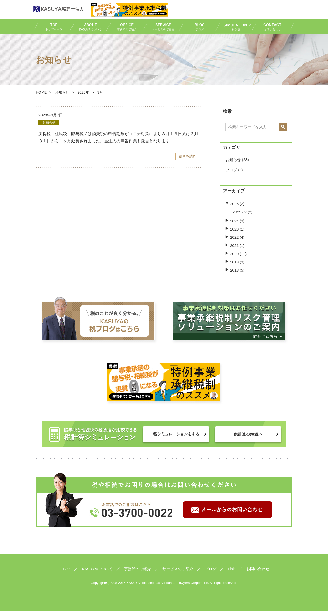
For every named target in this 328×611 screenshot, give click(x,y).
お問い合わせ (273, 26)
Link (231, 569)
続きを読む (188, 156)
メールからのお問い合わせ (227, 509)
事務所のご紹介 (124, 26)
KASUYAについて (88, 26)
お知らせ (62, 92)
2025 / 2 (240, 212)
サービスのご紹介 (160, 26)
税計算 (233, 26)
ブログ (197, 26)
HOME (41, 92)
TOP (51, 26)
